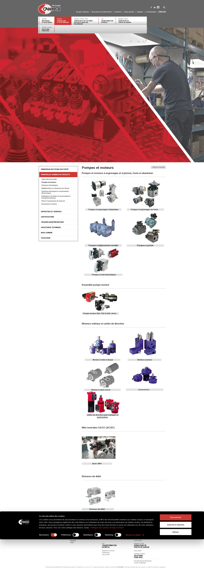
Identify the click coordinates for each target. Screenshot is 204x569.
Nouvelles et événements (102, 12)
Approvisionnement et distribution (48, 529)
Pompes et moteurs (48, 182)
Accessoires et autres (49, 204)
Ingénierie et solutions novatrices (47, 525)
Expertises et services (51, 212)
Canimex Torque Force (85, 21)
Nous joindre (129, 12)
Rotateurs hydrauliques (49, 185)
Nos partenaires (74, 535)
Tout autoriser (175, 547)
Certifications (47, 217)
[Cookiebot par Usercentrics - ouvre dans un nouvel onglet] (24, 564)
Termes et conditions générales (79, 539)
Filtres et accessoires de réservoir (53, 201)
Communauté (151, 12)
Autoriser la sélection (175, 554)
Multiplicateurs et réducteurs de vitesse (55, 188)
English (162, 12)
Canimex (47, 20)
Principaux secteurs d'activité (54, 169)
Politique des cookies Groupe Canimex (107, 557)
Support (140, 12)
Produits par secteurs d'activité (79, 533)
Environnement (42, 531)
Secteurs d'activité (139, 527)
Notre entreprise (42, 523)
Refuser (176, 562)
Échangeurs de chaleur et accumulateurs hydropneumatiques (55, 197)
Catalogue (45, 238)
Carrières (118, 12)
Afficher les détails (133, 565)
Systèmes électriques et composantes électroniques (55, 192)
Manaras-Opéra (124, 20)
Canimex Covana (47, 29)
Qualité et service (43, 527)
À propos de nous (75, 537)
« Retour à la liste (158, 167)
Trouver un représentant (52, 222)
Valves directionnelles (49, 179)
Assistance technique (51, 227)
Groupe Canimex (82, 12)
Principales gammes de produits (55, 174)
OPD (107, 20)
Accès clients (138, 540)
